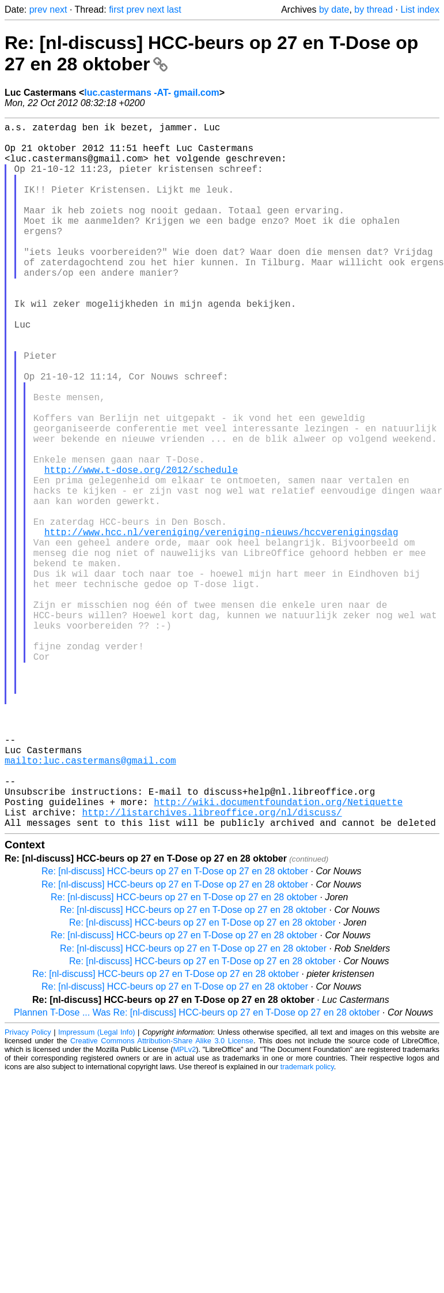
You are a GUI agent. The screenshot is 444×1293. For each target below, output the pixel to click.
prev (38, 9)
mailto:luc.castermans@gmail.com (90, 903)
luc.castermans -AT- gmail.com (151, 92)
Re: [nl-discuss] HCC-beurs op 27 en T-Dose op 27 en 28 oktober (174, 1028)
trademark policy (307, 1223)
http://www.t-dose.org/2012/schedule (141, 548)
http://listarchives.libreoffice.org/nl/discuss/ (211, 966)
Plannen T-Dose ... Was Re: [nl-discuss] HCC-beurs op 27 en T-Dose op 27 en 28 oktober (197, 1169)
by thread (373, 9)
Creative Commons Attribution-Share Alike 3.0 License (161, 1197)
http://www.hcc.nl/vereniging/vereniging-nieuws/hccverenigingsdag (221, 624)
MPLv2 (184, 1206)
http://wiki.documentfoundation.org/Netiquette (278, 954)
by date (334, 9)
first (116, 9)
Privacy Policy (28, 1189)
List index (419, 9)
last (174, 9)
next (58, 9)
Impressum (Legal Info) (96, 1189)
